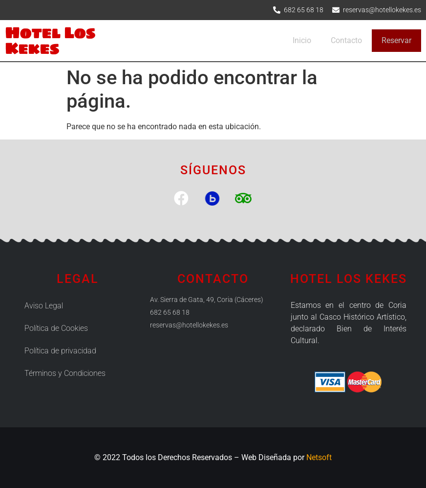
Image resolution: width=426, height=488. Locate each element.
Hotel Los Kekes (50, 40)
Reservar (396, 40)
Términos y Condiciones (65, 373)
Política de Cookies (56, 328)
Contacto (346, 40)
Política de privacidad (60, 350)
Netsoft (319, 457)
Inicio (302, 40)
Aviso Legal (43, 305)
